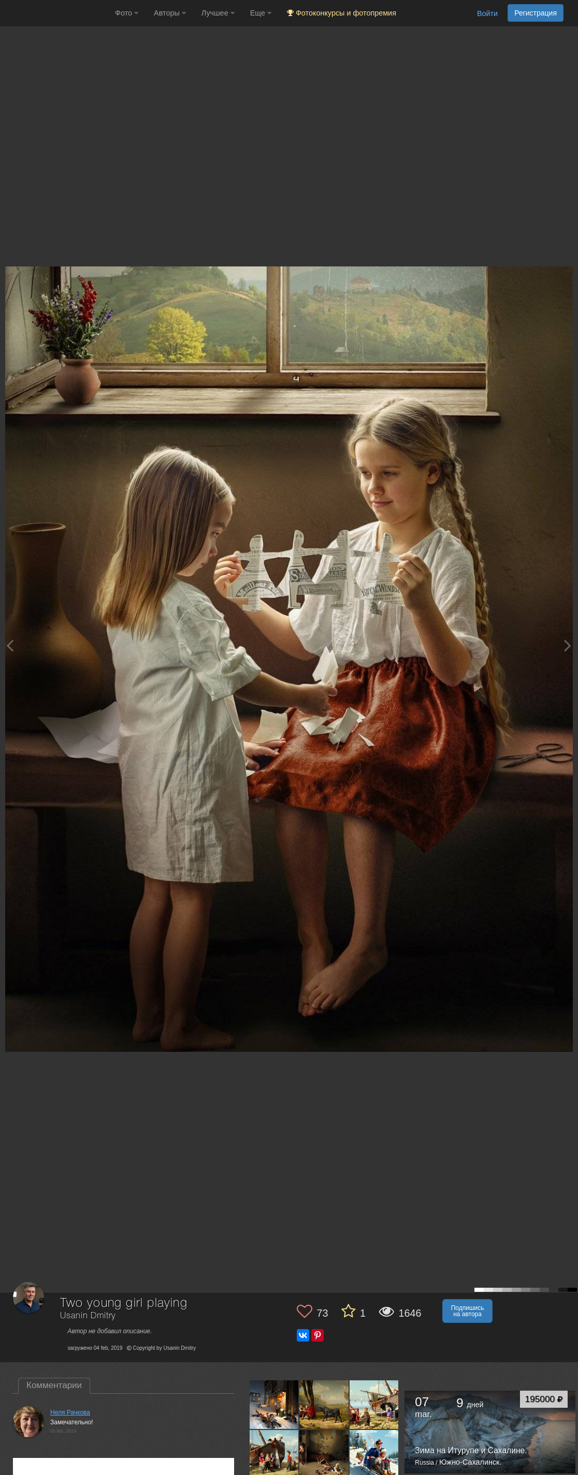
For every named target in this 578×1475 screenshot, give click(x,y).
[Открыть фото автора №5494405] (374, 1454)
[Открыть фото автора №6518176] (374, 1404)
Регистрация (535, 13)
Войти (487, 13)
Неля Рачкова (70, 1412)
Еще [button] (260, 13)
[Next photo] (567, 645)
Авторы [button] (170, 13)
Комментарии (54, 1385)
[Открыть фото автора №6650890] (324, 1404)
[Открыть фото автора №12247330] (274, 1404)
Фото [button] (126, 13)
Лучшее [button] (218, 13)
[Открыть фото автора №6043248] (324, 1454)
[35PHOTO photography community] (56, 13)
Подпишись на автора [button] (467, 1311)
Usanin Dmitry (87, 1316)
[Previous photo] (9, 645)
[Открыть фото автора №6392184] (274, 1454)
